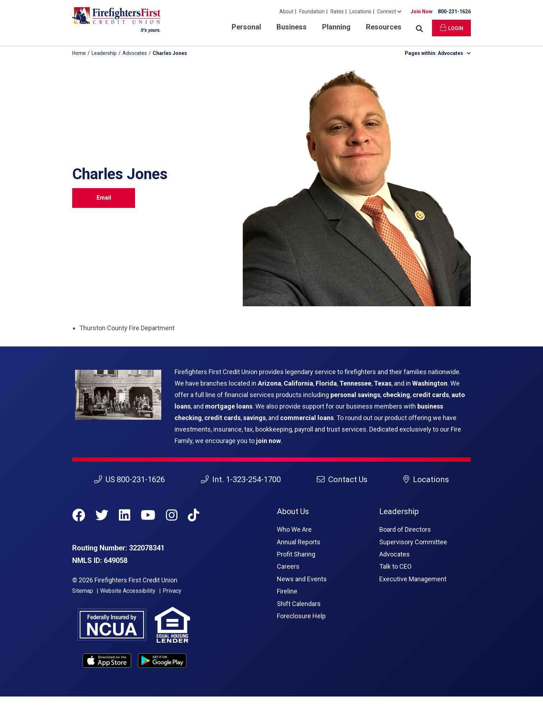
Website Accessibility (128, 590)
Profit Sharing (296, 554)
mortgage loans (228, 406)
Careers (288, 566)
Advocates (134, 53)
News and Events (302, 579)
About (286, 11)
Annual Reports (298, 542)
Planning (336, 27)
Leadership (104, 53)
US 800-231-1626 (129, 479)
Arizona (269, 383)
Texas (382, 383)
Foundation (312, 11)
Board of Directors (405, 529)
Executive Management (412, 579)
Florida (326, 383)
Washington (429, 383)
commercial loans (307, 417)
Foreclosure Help (301, 616)
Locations (360, 11)
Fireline (287, 591)
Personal (246, 27)
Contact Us (342, 479)
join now (268, 440)
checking (396, 395)
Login (451, 27)
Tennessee (355, 383)
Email (104, 197)
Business (292, 27)
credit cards (431, 395)
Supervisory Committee (413, 542)
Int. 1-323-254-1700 (241, 479)
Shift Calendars (299, 603)
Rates (337, 11)
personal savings (355, 395)
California (298, 383)
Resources (384, 27)
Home (79, 53)
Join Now (421, 11)
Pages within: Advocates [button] (438, 53)
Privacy (172, 590)
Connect (386, 11)
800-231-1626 (454, 11)
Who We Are (294, 529)
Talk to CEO (395, 566)
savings (254, 417)
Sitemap (82, 590)
